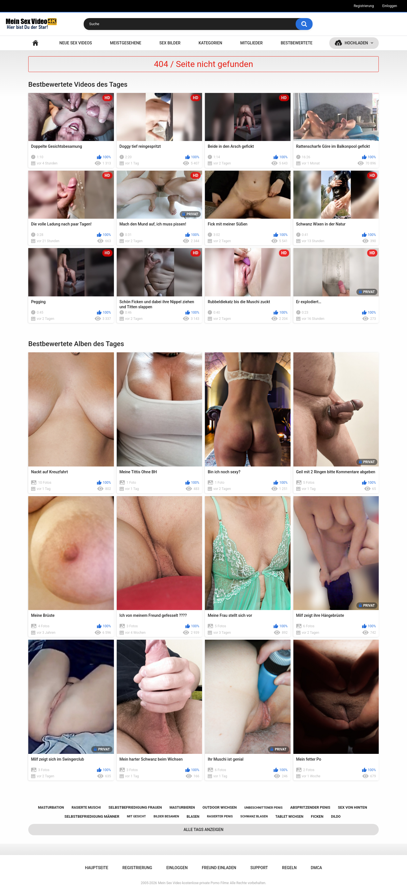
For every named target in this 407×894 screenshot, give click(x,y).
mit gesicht (136, 816)
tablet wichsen (289, 817)
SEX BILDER (170, 43)
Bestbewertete (296, 43)
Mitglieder (251, 43)
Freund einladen (219, 867)
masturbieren (182, 808)
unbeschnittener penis (263, 808)
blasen (193, 817)
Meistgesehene (125, 43)
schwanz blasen (254, 816)
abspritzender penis (310, 807)
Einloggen (389, 6)
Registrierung (364, 6)
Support (259, 867)
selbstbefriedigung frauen (135, 807)
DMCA (316, 867)
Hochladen (356, 43)
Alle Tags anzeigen (204, 829)
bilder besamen (166, 816)
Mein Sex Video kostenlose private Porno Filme (193, 883)
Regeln (289, 867)
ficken (317, 816)
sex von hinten (352, 807)
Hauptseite (35, 43)
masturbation (51, 808)
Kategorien (210, 43)
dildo (336, 817)
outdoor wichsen (220, 807)
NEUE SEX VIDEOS (75, 43)
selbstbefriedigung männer (91, 816)
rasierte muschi (86, 808)
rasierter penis (220, 816)
